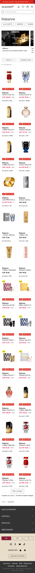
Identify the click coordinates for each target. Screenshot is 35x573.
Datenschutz (28, 563)
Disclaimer (11, 566)
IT (28, 538)
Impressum (6, 563)
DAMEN (30, 24)
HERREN (20, 24)
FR (17, 538)
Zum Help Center (17, 556)
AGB (20, 563)
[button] (15, 38)
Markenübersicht (21, 566)
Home (3, 502)
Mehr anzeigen (17, 491)
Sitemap (14, 563)
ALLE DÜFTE (7, 24)
